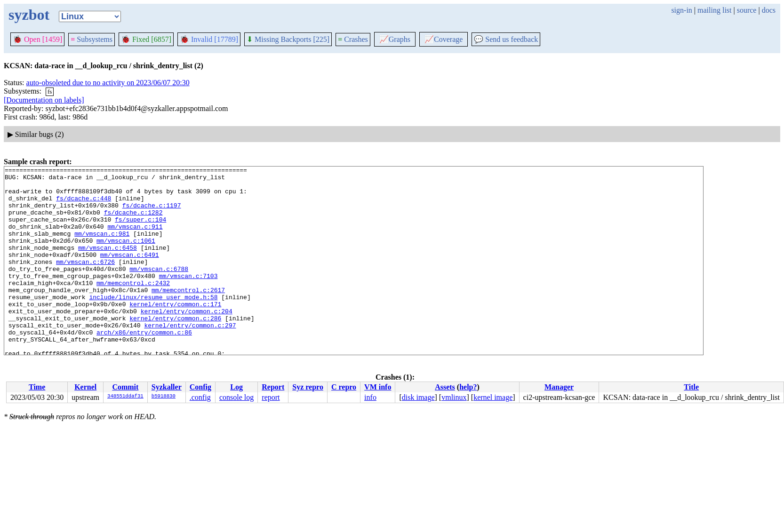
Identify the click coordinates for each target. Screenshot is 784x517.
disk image (418, 397)
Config (200, 387)
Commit (125, 387)
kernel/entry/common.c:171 (175, 332)
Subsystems (91, 39)
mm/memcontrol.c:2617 (188, 315)
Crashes (353, 39)
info (370, 397)
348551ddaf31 (125, 396)
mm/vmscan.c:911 (134, 239)
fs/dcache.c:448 (83, 205)
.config (200, 397)
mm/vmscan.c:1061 (125, 256)
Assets (445, 387)
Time (37, 387)
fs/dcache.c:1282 (133, 222)
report (271, 397)
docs (769, 10)
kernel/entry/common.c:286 (175, 349)
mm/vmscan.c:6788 (158, 290)
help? (468, 387)
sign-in (681, 10)
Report (273, 387)
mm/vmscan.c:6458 (107, 264)
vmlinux (453, 397)
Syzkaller (167, 387)
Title (691, 387)
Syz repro (307, 387)
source (747, 10)
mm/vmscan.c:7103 (188, 298)
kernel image (492, 397)
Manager (559, 387)
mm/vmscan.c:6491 (129, 273)
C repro (343, 387)
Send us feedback (506, 39)
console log (236, 397)
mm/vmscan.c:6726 (85, 281)
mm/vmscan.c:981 (101, 247)
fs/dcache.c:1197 (151, 213)
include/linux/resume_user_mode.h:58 (153, 323)
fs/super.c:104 (140, 230)
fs (50, 91)
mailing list (714, 10)
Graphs (394, 39)
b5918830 (164, 396)
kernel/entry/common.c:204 (186, 340)
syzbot (28, 14)
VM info (377, 387)
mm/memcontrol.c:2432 (133, 306)
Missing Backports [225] (288, 39)
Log (236, 387)
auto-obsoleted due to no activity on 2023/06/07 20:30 (108, 83)
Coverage (443, 39)
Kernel (85, 387)
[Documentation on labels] (44, 100)
